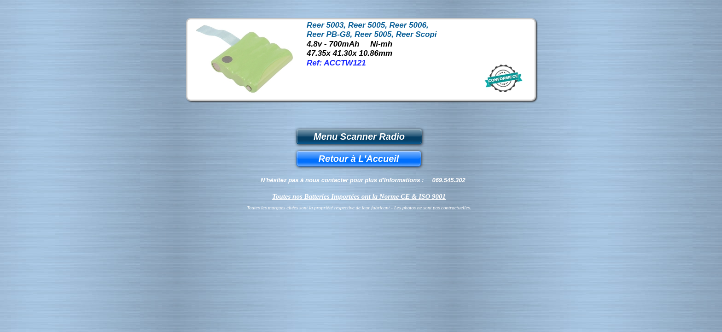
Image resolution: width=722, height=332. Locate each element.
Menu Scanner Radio (359, 136)
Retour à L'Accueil (359, 159)
